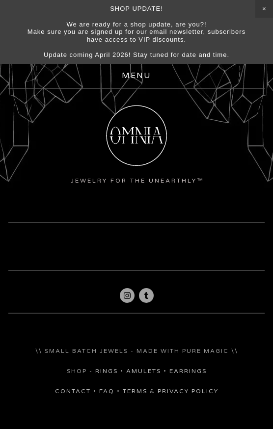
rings (106, 371)
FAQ (106, 391)
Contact (73, 391)
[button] (264, 9)
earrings (188, 371)
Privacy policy (188, 391)
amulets (143, 371)
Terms (135, 391)
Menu (136, 75)
